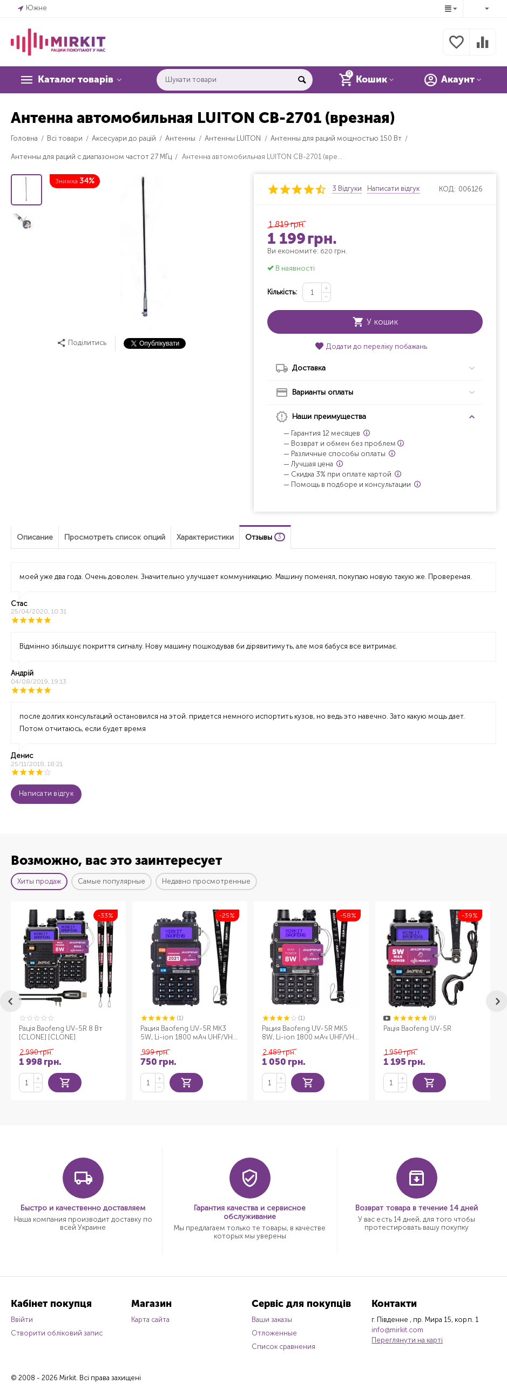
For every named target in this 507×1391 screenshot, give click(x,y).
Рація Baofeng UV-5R (417, 1028)
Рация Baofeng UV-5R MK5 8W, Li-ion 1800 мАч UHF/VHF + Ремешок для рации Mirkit (309, 1033)
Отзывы (265, 537)
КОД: (447, 189)
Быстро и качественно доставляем (83, 1208)
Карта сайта (150, 1320)
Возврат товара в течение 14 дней (416, 1208)
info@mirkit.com (397, 1330)
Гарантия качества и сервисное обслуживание (250, 1212)
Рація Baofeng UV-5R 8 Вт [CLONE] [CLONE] (61, 1032)
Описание (35, 537)
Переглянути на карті (407, 1340)
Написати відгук (393, 188)
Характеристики (205, 537)
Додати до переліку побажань (371, 346)
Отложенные (274, 1333)
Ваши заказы (272, 1320)
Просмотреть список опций (114, 537)
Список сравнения (283, 1346)
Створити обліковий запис (57, 1333)
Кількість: (282, 292)
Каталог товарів (77, 79)
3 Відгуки (347, 188)
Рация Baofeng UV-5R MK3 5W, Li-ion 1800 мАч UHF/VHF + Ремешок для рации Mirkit (188, 1033)
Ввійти (22, 1320)
